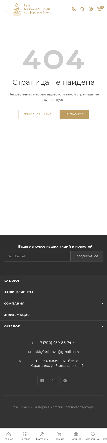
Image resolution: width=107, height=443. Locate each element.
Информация (17, 315)
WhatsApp (65, 380)
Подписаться (87, 256)
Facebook (42, 380)
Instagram (53, 380)
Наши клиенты (18, 292)
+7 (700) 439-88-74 (54, 343)
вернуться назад (37, 114)
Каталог (12, 280)
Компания (14, 303)
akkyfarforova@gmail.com (57, 352)
